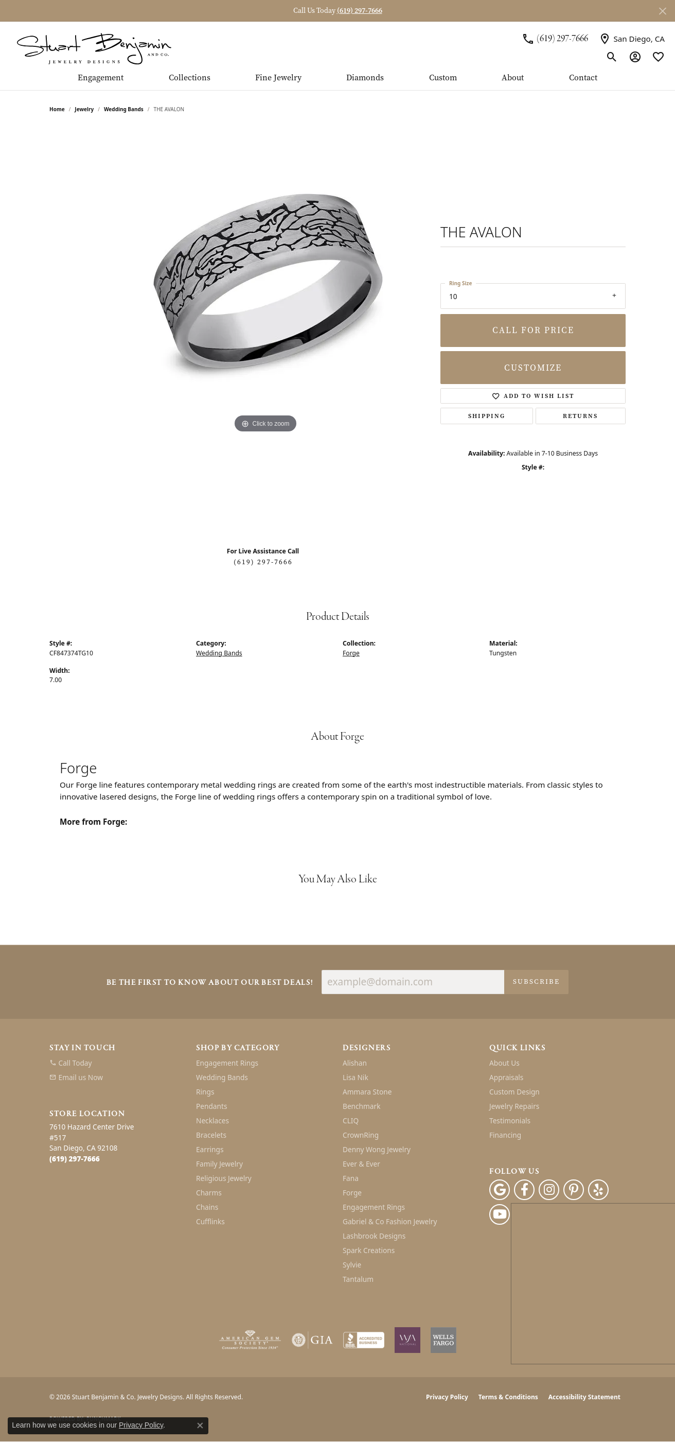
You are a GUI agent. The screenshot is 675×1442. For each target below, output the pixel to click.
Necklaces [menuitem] (212, 1120)
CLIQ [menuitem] (351, 1120)
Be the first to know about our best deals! (209, 983)
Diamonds (365, 78)
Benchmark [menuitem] (361, 1106)
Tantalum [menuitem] (358, 1279)
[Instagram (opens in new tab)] (549, 1189)
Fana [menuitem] (351, 1178)
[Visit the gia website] (312, 1340)
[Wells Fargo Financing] (443, 1340)
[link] (555, 38)
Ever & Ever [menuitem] (361, 1164)
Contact (583, 78)
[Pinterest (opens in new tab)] (573, 1189)
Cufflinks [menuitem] (210, 1221)
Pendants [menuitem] (211, 1106)
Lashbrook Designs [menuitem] (374, 1236)
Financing (505, 1135)
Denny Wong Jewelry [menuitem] (377, 1149)
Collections (189, 78)
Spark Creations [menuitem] (369, 1250)
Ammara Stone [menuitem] (367, 1092)
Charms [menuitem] (209, 1192)
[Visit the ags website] (250, 1340)
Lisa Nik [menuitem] (355, 1077)
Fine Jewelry (278, 78)
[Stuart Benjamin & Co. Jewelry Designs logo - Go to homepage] (94, 48)
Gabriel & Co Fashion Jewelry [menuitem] (390, 1221)
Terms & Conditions (508, 1397)
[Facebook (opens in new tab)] (524, 1189)
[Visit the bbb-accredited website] (363, 1340)
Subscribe (536, 981)
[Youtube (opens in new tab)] (499, 1214)
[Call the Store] (74, 1158)
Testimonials (509, 1120)
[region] (265, 332)
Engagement (100, 78)
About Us (504, 1063)
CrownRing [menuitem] (361, 1135)
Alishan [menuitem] (355, 1063)
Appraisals (506, 1077)
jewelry (84, 109)
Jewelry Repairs (514, 1106)
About (513, 78)
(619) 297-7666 (263, 562)
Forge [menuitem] (352, 1192)
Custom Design (514, 1092)
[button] (612, 56)
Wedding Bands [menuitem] (222, 1077)
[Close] (662, 11)
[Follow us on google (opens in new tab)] (499, 1189)
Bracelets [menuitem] (211, 1135)
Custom (443, 78)
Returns (580, 416)
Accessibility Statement (584, 1397)
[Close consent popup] (200, 1425)
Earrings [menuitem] (210, 1149)
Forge (351, 653)
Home (57, 109)
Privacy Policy (447, 1397)
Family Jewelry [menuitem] (219, 1164)
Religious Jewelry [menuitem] (224, 1178)
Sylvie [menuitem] (352, 1265)
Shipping (486, 416)
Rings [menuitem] (205, 1092)
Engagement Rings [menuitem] (227, 1063)
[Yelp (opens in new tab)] (598, 1189)
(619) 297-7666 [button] (359, 10)
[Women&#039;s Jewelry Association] (407, 1340)
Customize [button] (533, 368)
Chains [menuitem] (207, 1207)
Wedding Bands (124, 109)
